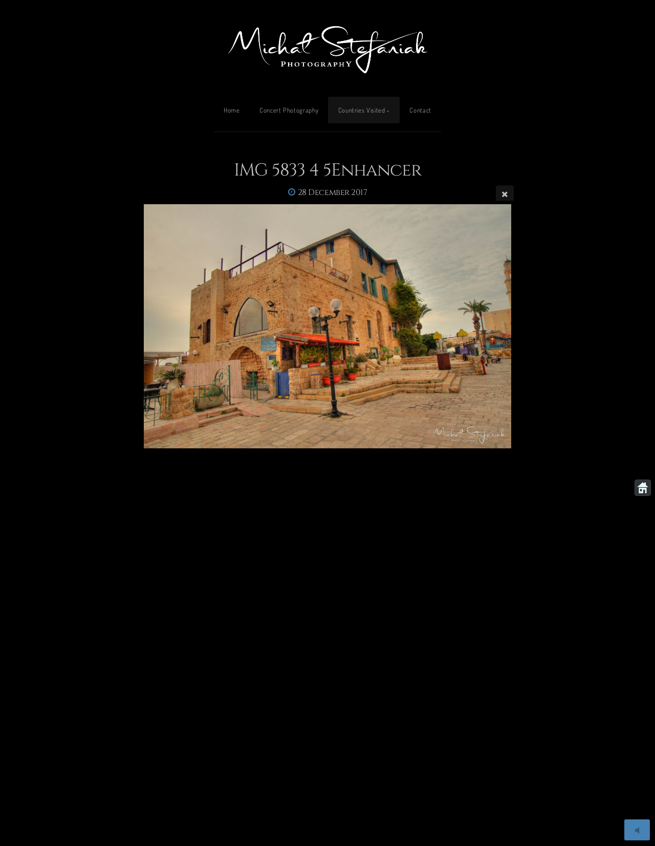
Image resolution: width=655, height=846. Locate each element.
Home (232, 110)
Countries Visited (361, 110)
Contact (420, 110)
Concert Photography (288, 110)
